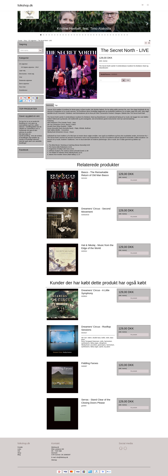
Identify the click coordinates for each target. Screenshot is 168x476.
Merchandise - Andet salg (26, 74)
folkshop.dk (25, 5)
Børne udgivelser (24, 83)
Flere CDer (22, 87)
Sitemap (54, 460)
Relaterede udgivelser (25, 80)
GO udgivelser (23, 64)
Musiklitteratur (23, 90)
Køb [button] (125, 80)
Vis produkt (133, 180)
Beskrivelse (49, 105)
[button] (145, 42)
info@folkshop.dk (62, 457)
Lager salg (22, 70)
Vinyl (20, 77)
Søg (40, 50)
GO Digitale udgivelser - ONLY (30, 67)
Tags (56, 105)
